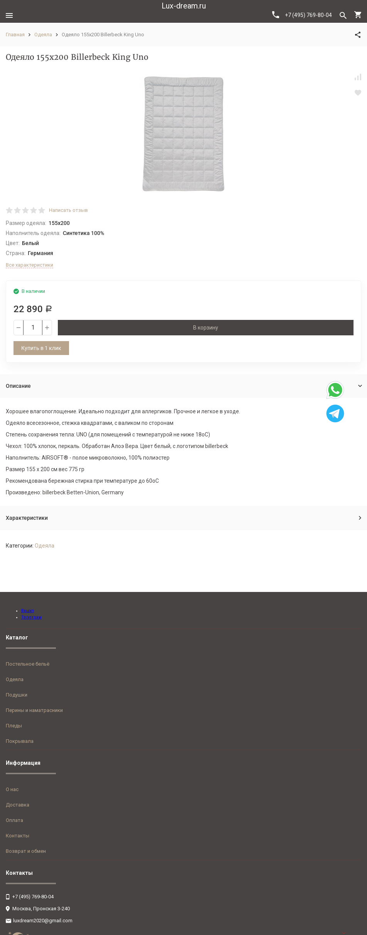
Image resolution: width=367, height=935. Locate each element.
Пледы (14, 726)
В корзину (205, 328)
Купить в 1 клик (41, 348)
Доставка (17, 805)
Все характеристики (29, 265)
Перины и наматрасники (34, 710)
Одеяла (43, 34)
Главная (15, 34)
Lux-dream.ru (184, 5)
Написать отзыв (68, 210)
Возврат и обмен (26, 851)
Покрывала (20, 741)
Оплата (14, 820)
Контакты (17, 836)
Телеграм (31, 617)
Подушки (16, 695)
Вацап (27, 610)
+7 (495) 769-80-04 (302, 14)
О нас (12, 789)
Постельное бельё (27, 664)
